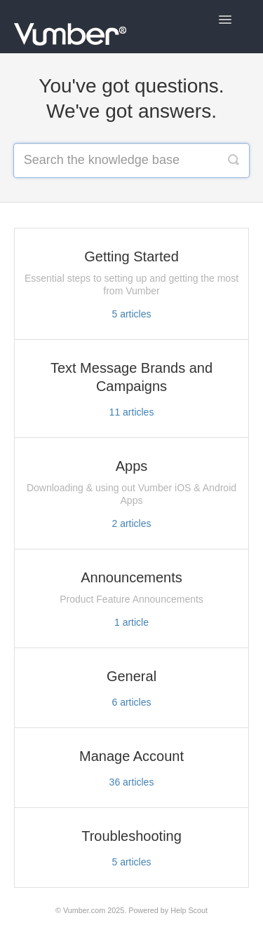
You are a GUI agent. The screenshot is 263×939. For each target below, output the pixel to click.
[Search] (233, 160)
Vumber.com (84, 910)
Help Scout (189, 910)
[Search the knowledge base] (131, 160)
